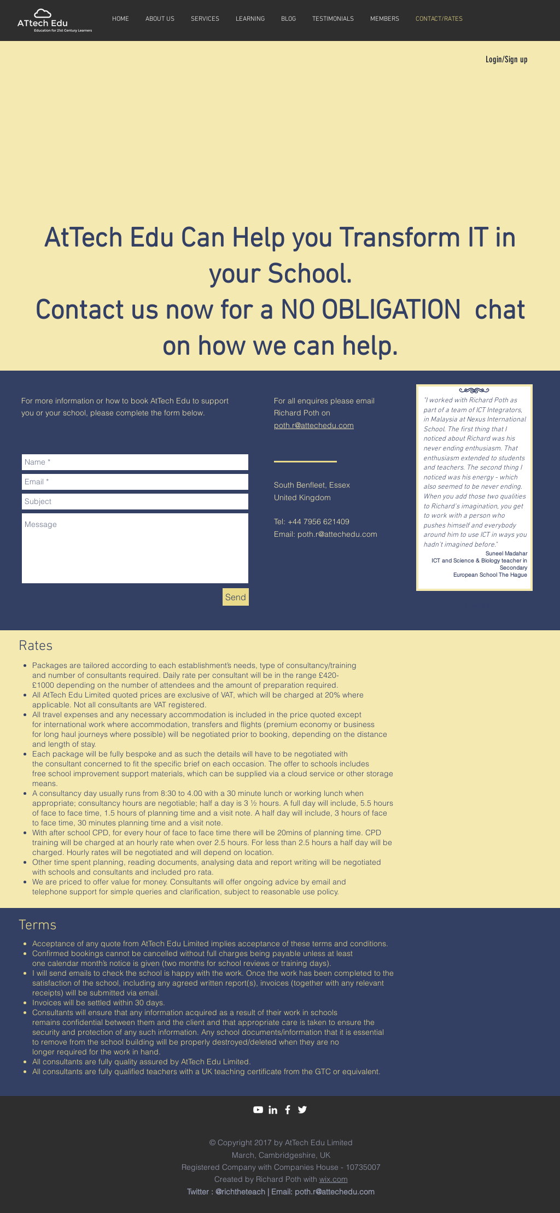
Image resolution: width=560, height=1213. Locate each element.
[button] (250, 19)
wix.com (333, 1179)
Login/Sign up (507, 59)
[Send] (236, 597)
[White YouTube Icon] (258, 1110)
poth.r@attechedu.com (314, 425)
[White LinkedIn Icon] (273, 1110)
